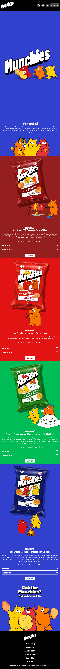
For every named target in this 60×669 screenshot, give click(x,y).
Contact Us (30, 658)
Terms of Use (30, 647)
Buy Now (30, 255)
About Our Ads (30, 654)
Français (54, 5)
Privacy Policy (30, 644)
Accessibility (30, 651)
